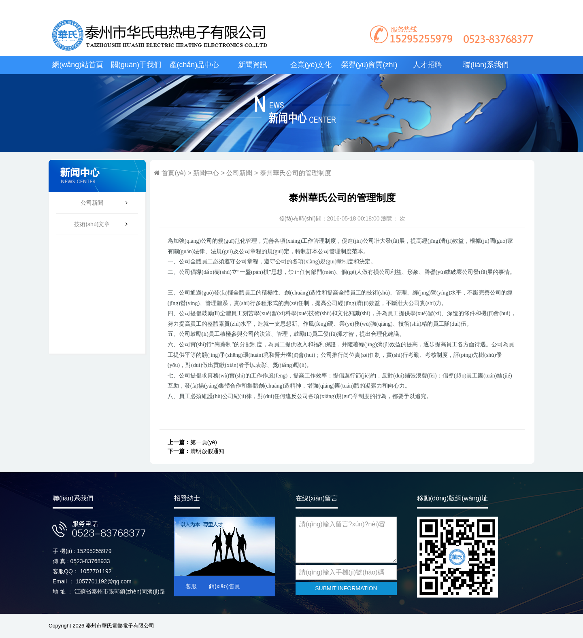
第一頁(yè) (203, 442)
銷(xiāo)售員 (224, 586)
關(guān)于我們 (136, 65)
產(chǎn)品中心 (194, 65)
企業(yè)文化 (311, 65)
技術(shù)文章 (92, 224)
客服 (191, 586)
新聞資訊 (252, 65)
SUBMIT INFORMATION (346, 588)
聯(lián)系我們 (486, 65)
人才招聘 (427, 65)
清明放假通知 (207, 451)
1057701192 (96, 571)
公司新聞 (92, 202)
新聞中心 (206, 173)
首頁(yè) (173, 173)
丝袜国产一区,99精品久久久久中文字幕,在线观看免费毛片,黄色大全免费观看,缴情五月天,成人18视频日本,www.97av (251, 7)
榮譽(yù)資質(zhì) (369, 65)
